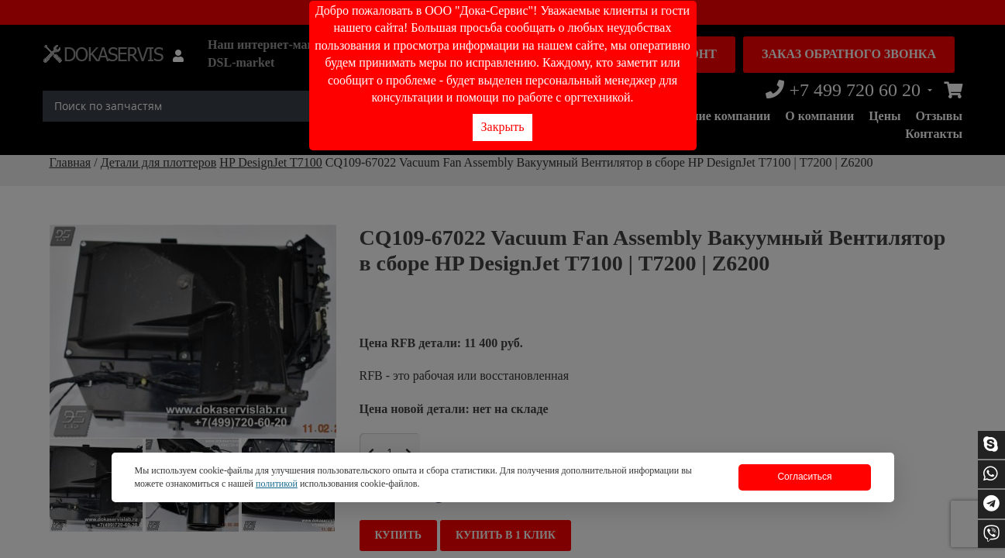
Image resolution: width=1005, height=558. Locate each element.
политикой (277, 483)
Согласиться (804, 476)
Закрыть (503, 126)
